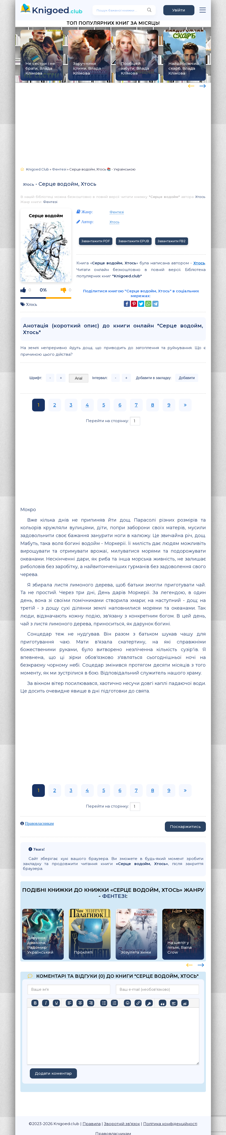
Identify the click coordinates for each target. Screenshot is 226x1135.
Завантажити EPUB (133, 241)
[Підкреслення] (56, 1003)
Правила (92, 1123)
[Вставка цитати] (162, 1003)
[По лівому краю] (69, 1003)
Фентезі (50, 202)
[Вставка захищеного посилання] (149, 1003)
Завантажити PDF (96, 241)
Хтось (28, 184)
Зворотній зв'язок (122, 1123)
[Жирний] (34, 1003)
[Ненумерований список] (103, 1003)
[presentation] (191, 85)
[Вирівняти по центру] (80, 1003)
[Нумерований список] (114, 1003)
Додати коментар (53, 1073)
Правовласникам (39, 823)
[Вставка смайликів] (127, 1003)
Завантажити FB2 (171, 241)
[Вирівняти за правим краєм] (90, 1003)
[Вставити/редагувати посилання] (138, 1003)
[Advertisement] (113, 122)
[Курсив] (45, 1003)
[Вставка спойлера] (173, 1003)
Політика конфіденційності (170, 1123)
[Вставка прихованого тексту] (185, 1003)
